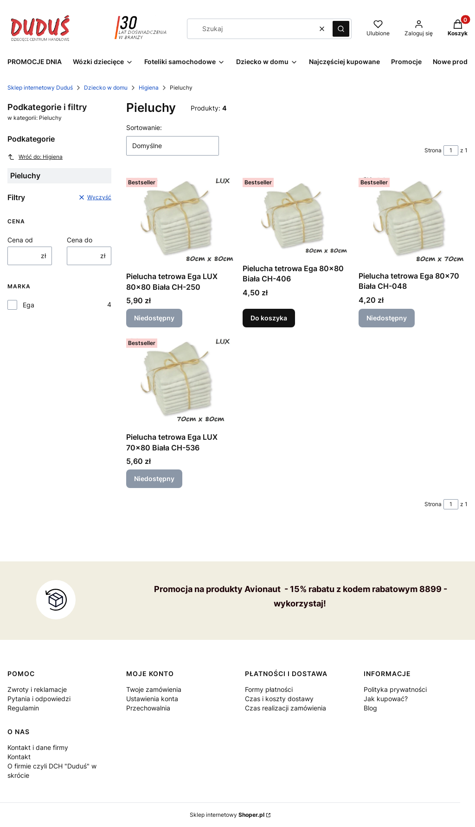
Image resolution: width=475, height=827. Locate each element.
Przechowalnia (148, 708)
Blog (370, 708)
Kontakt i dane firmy (37, 747)
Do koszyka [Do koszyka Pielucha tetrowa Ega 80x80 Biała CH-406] (268, 318)
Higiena (149, 87)
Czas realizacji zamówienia (285, 708)
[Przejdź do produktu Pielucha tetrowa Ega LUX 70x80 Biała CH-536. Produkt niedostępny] (180, 381)
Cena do (79, 240)
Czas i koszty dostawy (279, 699)
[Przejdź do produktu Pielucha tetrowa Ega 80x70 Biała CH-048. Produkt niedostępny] (413, 220)
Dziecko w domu (106, 87)
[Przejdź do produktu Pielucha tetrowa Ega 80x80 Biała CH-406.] (297, 217)
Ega (28, 305)
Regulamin (23, 708)
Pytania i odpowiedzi (39, 699)
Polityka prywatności (395, 689)
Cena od (20, 240)
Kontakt (19, 757)
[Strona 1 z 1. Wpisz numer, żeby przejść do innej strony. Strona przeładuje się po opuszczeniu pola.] (450, 150)
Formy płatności (269, 689)
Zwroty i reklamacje (37, 689)
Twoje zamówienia (153, 689)
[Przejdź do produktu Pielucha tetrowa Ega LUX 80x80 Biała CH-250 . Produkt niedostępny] (180, 220)
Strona (433, 150)
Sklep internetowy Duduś (40, 87)
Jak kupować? (386, 699)
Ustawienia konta (152, 699)
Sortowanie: (144, 127)
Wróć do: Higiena (35, 157)
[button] (341, 29)
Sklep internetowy (227, 814)
